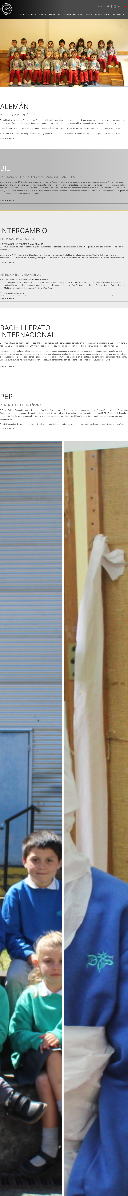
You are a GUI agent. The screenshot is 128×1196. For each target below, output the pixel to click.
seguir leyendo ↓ (7, 138)
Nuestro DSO (32, 14)
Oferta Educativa (55, 14)
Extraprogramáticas (73, 14)
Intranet (101, 7)
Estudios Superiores (103, 14)
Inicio (22, 14)
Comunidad (88, 14)
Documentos (118, 14)
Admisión (42, 14)
